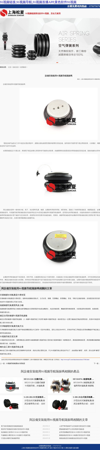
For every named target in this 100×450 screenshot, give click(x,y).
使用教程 (23, 67)
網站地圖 (69, 448)
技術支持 (16, 67)
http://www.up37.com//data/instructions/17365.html (75, 359)
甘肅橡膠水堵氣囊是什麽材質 (12, 295)
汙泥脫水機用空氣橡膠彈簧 (10, 438)
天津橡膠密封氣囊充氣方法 (11, 326)
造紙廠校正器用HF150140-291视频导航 (14, 432)
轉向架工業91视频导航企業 (11, 347)
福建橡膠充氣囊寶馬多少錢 (11, 305)
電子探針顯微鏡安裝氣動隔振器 (12, 426)
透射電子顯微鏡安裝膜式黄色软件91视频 (15, 429)
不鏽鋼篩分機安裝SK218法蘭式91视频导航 (15, 435)
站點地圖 (75, 448)
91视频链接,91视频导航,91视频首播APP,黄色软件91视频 (38, 2)
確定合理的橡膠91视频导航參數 (13, 316)
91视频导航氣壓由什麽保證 (15, 363)
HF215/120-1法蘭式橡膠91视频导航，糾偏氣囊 (44, 379)
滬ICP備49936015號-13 (57, 448)
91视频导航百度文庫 (9, 336)
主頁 (9, 67)
